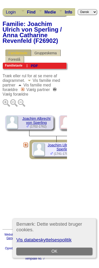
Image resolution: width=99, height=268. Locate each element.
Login (11, 12)
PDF (34, 66)
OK (54, 251)
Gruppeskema (46, 53)
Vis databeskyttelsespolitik (43, 240)
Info (68, 12)
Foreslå (14, 59)
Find (31, 12)
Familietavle (17, 53)
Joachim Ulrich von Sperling (63, 147)
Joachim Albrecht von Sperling (36, 121)
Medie (50, 12)
